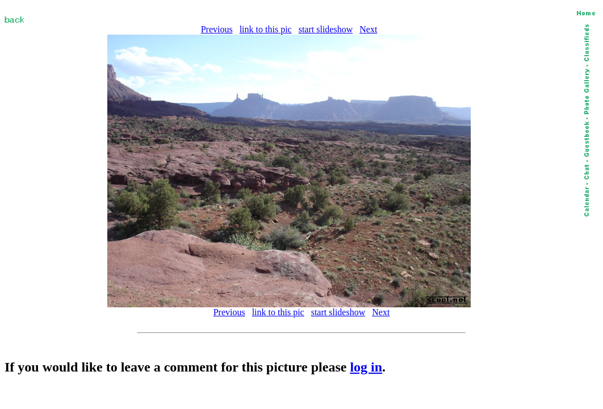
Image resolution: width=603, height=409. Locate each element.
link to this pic (266, 29)
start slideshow (326, 29)
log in (366, 367)
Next (368, 29)
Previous (217, 29)
